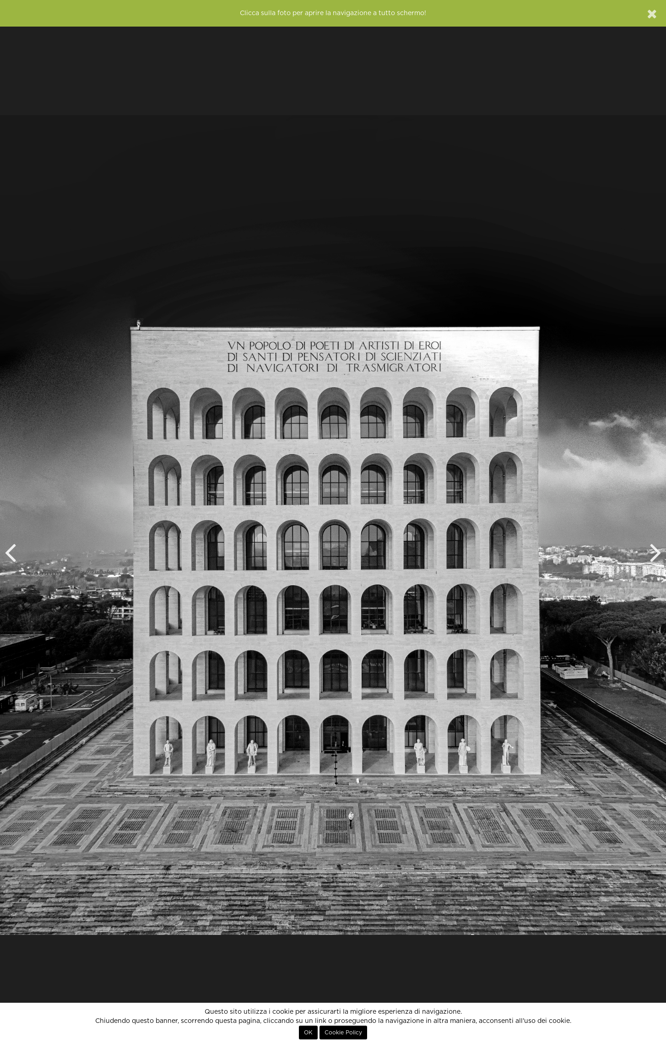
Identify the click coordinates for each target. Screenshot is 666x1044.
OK (308, 1032)
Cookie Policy (343, 1032)
